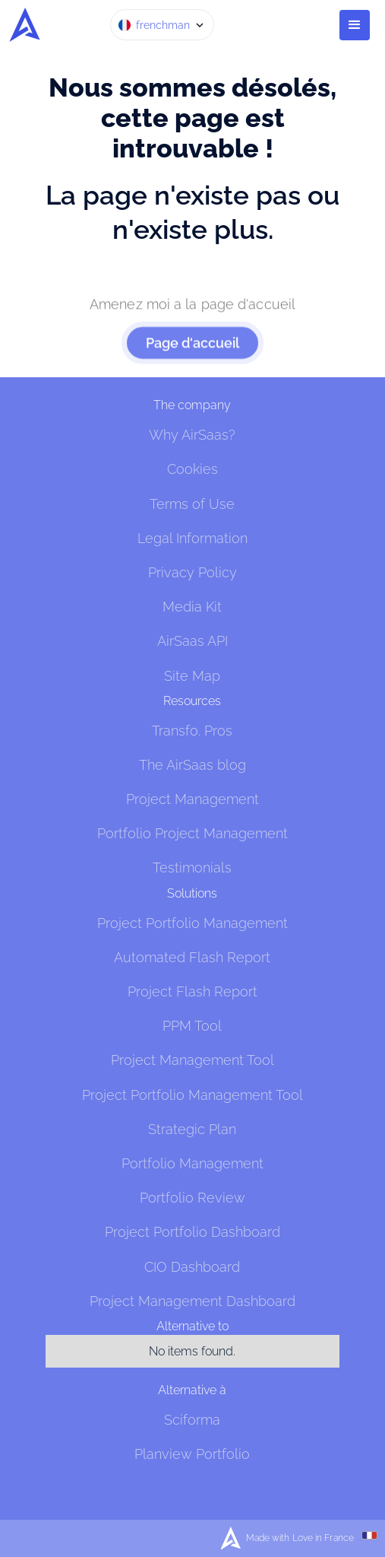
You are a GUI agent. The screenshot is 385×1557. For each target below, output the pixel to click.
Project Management (192, 799)
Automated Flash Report (192, 957)
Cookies (192, 469)
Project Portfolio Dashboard (192, 1232)
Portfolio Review (192, 1198)
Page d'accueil (192, 352)
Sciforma (192, 1420)
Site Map (192, 676)
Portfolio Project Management (192, 833)
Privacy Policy (192, 572)
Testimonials (192, 867)
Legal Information (192, 538)
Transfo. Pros (192, 731)
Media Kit (192, 607)
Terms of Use (192, 504)
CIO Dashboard (192, 1267)
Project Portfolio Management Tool (192, 1095)
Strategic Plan (192, 1129)
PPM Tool (192, 1026)
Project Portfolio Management (192, 923)
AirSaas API (192, 641)
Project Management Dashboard (192, 1301)
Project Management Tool (192, 1060)
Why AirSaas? (192, 435)
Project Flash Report (192, 991)
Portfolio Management (192, 1163)
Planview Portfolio (192, 1454)
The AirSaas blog (192, 765)
